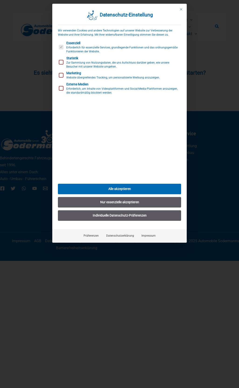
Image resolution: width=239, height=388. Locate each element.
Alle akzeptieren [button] (119, 183)
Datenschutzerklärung (120, 229)
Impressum (148, 229)
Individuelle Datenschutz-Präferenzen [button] (120, 209)
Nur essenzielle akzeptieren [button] (119, 196)
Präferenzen (91, 229)
